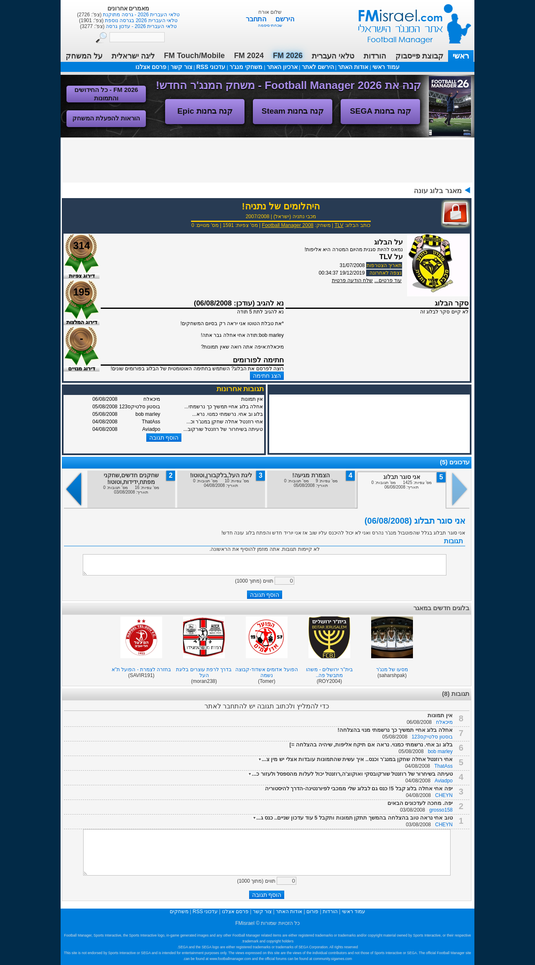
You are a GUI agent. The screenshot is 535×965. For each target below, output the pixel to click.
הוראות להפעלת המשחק (106, 118)
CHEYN (444, 795)
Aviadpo (444, 781)
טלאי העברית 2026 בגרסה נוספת (141, 20)
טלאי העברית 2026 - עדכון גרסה (140, 26)
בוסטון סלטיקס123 (432, 737)
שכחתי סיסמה (270, 25)
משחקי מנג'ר (245, 67)
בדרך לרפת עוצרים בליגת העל (204, 672)
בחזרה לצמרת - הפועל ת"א (141, 669)
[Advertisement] (267, 160)
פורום (312, 911)
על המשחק (84, 56)
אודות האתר (353, 67)
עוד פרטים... (388, 280)
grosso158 (441, 810)
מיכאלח (444, 722)
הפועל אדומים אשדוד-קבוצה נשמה (266, 672)
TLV (338, 225)
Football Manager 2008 (287, 225)
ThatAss (443, 766)
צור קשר (181, 67)
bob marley (440, 751)
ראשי (461, 56)
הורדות (375, 56)
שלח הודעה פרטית (352, 280)
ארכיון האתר (282, 67)
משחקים (179, 911)
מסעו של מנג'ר (392, 669)
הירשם (284, 19)
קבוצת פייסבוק (419, 56)
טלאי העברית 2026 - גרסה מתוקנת (141, 15)
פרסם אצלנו (150, 67)
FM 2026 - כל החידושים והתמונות (106, 94)
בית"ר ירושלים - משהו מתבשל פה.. (329, 672)
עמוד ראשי (409, 20)
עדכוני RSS (210, 67)
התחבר (257, 19)
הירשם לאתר (318, 67)
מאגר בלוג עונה (438, 191)
